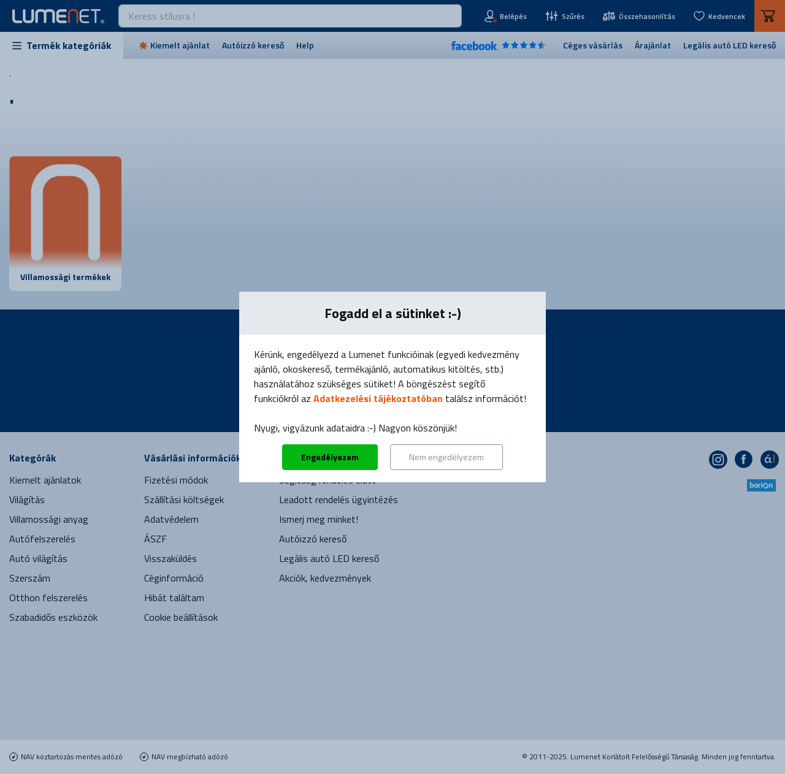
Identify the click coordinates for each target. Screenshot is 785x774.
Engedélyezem (330, 456)
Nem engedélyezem (446, 456)
